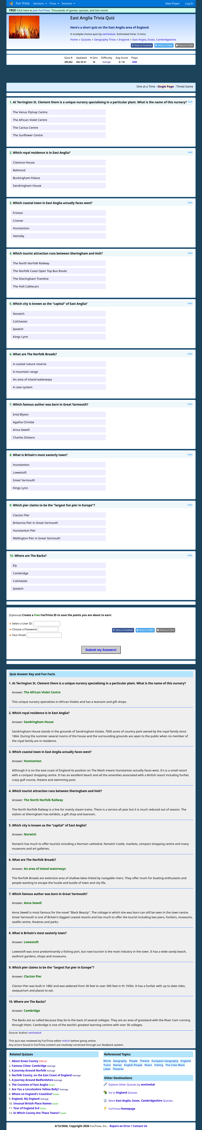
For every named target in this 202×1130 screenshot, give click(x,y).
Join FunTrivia (41, 10)
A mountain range (25, 371)
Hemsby (18, 236)
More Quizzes (141, 1100)
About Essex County (25, 1061)
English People (133, 1064)
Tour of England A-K (26, 1108)
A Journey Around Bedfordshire (32, 1079)
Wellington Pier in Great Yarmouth (36, 538)
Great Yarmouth (24, 480)
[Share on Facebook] (144, 45)
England (186, 1060)
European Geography (165, 1060)
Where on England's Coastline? (32, 1094)
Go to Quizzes (123, 1092)
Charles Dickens (24, 437)
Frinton (18, 212)
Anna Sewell (21, 429)
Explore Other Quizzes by (132, 1084)
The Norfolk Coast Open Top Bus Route (40, 271)
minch (66, 1040)
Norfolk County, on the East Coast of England (42, 1075)
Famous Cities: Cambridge (29, 1065)
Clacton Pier (21, 515)
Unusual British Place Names (32, 1103)
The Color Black (175, 1064)
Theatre (145, 1060)
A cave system (22, 387)
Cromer (18, 220)
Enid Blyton (21, 414)
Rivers (148, 1064)
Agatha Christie (23, 422)
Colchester (20, 321)
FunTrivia (122, 1108)
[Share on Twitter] (166, 45)
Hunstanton (21, 228)
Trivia (53, 3)
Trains (107, 1064)
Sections (39, 3)
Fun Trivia (19, 3)
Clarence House (24, 162)
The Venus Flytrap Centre (30, 112)
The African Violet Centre (30, 119)
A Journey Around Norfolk (29, 1070)
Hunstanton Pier (24, 530)
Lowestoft (20, 472)
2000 (134, 61)
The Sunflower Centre (28, 135)
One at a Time (146, 86)
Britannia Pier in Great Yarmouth (35, 522)
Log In (189, 3)
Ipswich (18, 329)
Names (117, 1064)
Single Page (165, 86)
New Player (172, 3)
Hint (190, 101)
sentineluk (108, 34)
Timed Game (184, 86)
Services (67, 3)
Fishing (158, 1064)
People (133, 1060)
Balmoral (19, 170)
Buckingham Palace (26, 177)
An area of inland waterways (32, 379)
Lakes (106, 1068)
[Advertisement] (101, 73)
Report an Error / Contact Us (128, 1126)
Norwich (18, 313)
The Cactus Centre (25, 127)
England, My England (26, 1098)
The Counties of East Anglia (30, 1084)
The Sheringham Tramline (31, 278)
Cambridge (20, 573)
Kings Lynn (20, 336)
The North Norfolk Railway (31, 263)
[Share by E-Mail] (185, 45)
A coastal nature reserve (29, 364)
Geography (120, 1060)
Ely (15, 565)
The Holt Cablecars (26, 286)
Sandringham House (27, 185)
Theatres (118, 1068)
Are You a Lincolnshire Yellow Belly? (35, 1089)
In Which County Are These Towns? (36, 1112)
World (107, 1060)
